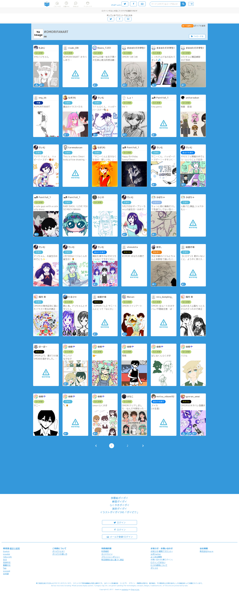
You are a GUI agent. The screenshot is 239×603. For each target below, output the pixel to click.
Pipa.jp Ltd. (135, 589)
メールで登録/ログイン (119, 537)
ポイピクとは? (58, 551)
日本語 (6, 573)
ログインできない (158, 562)
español (6, 554)
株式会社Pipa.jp (206, 551)
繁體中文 (7, 565)
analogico (125, 589)
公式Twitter (156, 554)
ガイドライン (107, 554)
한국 (5, 559)
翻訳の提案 (15, 548)
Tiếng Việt (7, 557)
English (6, 551)
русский (6, 571)
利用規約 (105, 551)
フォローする (197, 36)
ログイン (119, 522)
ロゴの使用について (159, 565)
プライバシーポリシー (110, 557)
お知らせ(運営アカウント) (162, 551)
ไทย (4, 568)
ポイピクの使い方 (59, 554)
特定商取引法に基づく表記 (112, 559)
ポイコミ (154, 568)
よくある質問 (156, 557)
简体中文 (7, 562)
